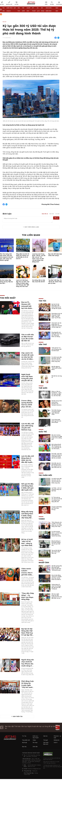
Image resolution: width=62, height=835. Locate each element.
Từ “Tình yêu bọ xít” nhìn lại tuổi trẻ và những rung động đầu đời (57, 499)
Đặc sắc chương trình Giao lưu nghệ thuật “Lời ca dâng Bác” (57, 437)
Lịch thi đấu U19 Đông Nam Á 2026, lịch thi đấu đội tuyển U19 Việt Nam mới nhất (27, 461)
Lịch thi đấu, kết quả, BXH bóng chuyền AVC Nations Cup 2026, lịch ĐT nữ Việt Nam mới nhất (27, 430)
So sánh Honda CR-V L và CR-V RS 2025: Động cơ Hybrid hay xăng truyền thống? (57, 534)
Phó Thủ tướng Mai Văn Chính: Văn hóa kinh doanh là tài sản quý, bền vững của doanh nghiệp (6, 257)
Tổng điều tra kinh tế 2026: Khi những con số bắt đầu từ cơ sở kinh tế (22, 256)
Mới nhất (51, 213)
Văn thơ (43, 344)
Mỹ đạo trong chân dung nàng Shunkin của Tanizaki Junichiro (57, 403)
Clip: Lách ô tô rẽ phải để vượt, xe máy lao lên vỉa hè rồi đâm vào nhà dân (27, 357)
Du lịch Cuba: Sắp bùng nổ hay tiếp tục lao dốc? (6, 281)
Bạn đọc (24, 746)
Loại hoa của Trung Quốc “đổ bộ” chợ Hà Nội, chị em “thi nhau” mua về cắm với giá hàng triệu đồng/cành (38, 258)
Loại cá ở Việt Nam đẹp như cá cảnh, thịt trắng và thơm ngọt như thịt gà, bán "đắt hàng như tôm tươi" (22, 283)
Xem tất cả (45, 213)
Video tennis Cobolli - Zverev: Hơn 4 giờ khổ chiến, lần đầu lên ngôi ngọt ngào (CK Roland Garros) (27, 575)
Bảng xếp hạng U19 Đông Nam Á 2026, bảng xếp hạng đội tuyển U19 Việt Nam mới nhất (27, 517)
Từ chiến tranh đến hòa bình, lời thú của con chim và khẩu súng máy (57, 359)
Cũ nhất (57, 213)
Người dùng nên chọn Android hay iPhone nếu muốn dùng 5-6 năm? (27, 664)
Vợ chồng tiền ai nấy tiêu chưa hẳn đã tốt (38, 280)
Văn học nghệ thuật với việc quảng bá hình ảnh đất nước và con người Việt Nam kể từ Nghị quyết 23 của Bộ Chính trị (57, 598)
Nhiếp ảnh (44, 562)
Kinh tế (4, 21)
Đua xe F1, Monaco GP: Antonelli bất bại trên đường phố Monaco (27, 306)
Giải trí (43, 432)
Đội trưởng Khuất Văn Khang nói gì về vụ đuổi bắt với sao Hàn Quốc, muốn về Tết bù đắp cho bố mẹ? (56, 448)
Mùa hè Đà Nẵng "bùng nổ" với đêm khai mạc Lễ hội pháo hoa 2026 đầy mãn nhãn (57, 578)
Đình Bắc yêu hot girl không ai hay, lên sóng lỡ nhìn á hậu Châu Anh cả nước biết (56, 465)
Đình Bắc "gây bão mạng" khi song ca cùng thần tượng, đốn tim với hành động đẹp (57, 456)
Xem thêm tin (17, 716)
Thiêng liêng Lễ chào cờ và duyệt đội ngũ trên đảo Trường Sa (56, 587)
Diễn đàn (35, 746)
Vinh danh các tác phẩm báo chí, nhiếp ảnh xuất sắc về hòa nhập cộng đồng (57, 325)
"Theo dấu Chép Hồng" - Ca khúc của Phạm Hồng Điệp (27, 596)
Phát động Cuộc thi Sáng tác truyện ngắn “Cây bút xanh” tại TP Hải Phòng (27, 686)
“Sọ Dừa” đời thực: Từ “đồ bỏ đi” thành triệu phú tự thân (55, 281)
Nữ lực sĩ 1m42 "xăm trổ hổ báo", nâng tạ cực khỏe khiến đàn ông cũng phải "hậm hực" (27, 544)
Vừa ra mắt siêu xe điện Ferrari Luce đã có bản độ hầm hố (27, 338)
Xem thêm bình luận (31, 227)
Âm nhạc (35, 742)
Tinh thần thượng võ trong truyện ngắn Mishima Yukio (56, 412)
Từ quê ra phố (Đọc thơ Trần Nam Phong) (57, 508)
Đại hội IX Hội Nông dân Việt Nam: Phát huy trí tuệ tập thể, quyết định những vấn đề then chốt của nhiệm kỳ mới (27, 636)
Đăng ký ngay (58, 727)
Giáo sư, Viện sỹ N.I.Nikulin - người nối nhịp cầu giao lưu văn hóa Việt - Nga (56, 394)
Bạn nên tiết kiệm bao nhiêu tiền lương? (55, 254)
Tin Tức (42, 301)
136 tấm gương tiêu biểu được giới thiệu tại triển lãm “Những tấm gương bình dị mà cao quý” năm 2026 (57, 569)
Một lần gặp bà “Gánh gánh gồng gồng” (56, 368)
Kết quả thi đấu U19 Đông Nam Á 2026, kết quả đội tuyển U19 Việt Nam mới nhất (27, 489)
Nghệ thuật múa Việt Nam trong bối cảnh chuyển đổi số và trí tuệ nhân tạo (27, 379)
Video (42, 519)
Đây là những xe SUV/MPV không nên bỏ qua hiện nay (56, 543)
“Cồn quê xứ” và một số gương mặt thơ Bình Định (56, 349)
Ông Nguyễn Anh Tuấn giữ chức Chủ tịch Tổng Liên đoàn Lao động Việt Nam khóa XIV (57, 336)
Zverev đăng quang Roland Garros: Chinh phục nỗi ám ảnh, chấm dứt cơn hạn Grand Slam (27, 407)
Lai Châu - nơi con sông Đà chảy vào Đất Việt (56, 489)
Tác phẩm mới (45, 475)
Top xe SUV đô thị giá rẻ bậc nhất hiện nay (56, 552)
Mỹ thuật (24, 742)
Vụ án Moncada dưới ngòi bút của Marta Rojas (56, 421)
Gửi (56, 218)
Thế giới (43, 388)
